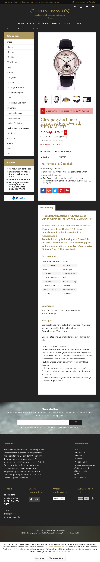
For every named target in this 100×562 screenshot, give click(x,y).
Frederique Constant (16, 103)
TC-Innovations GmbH (71, 533)
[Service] (77, 23)
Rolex (9, 47)
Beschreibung (46, 207)
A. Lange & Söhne (15, 87)
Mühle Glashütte (15, 123)
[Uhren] (30, 23)
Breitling (11, 57)
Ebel (9, 98)
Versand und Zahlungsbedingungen (85, 463)
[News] (66, 23)
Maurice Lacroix (14, 113)
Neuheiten (12, 133)
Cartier (10, 72)
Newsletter (80, 452)
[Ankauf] (56, 23)
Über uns (79, 455)
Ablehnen (40, 558)
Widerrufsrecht (82, 468)
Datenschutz (81, 471)
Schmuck (11, 138)
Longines (11, 77)
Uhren (9, 42)
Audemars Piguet (15, 93)
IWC (9, 67)
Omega (10, 52)
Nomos (10, 82)
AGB (77, 474)
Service (10, 153)
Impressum (80, 477)
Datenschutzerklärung (54, 547)
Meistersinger (13, 118)
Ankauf (10, 143)
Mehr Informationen (61, 551)
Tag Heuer (12, 62)
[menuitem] (93, 6)
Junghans (11, 108)
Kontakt (79, 459)
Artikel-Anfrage (63, 151)
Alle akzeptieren (56, 558)
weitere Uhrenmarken (18, 128)
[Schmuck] (43, 23)
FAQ (77, 449)
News (9, 148)
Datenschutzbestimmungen (38, 427)
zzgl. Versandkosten (56, 140)
